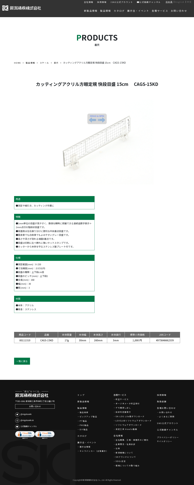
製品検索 (84, 412)
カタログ (82, 435)
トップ (81, 394)
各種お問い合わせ (166, 408)
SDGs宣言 (121, 461)
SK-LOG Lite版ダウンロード (130, 416)
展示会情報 (85, 446)
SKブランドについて (126, 457)
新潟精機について (124, 452)
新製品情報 (83, 401)
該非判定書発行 (123, 412)
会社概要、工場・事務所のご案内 (132, 440)
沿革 (118, 448)
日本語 (169, 1)
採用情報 (102, 2)
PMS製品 (84, 425)
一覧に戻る (22, 361)
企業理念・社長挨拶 (125, 444)
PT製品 (83, 421)
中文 (189, 1)
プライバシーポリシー (168, 437)
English (179, 1)
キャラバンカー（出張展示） (94, 451)
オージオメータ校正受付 (128, 403)
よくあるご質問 (166, 416)
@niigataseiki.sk (24, 421)
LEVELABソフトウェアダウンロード (134, 420)
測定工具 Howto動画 (126, 429)
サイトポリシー (164, 441)
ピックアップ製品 (88, 416)
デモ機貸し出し (123, 407)
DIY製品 (84, 429)
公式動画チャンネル (149, 2)
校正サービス (122, 399)
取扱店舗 (161, 401)
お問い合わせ (35, 406)
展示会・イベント (86, 442)
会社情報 (88, 2)
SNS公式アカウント (121, 2)
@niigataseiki (23, 414)
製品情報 (82, 408)
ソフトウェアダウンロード (129, 425)
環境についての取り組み (128, 465)
